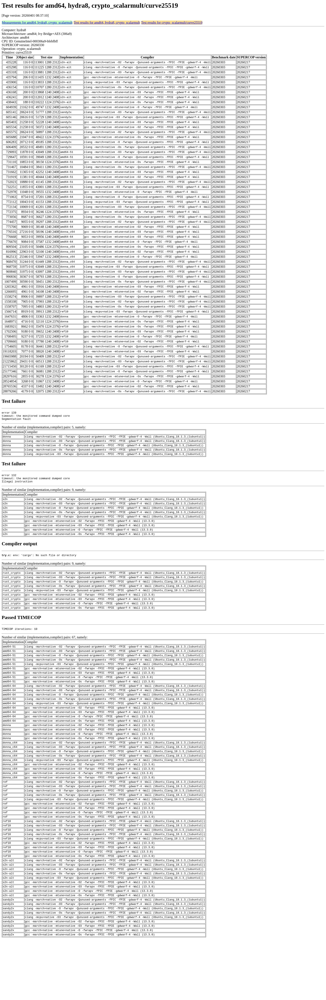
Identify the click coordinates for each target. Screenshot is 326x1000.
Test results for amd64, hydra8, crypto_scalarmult (107, 22)
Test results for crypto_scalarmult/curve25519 (171, 22)
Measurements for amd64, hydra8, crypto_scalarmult (37, 22)
